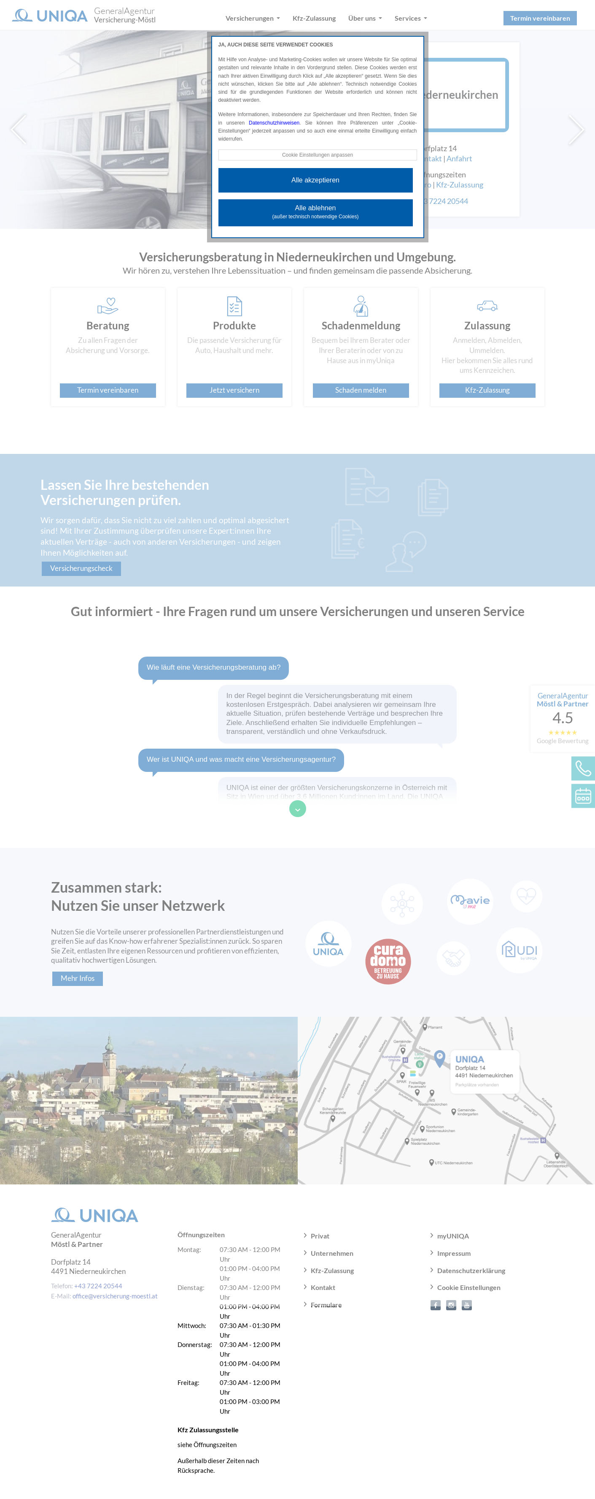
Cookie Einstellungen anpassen (317, 155)
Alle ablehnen (315, 212)
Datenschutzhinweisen (274, 123)
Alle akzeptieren (315, 180)
